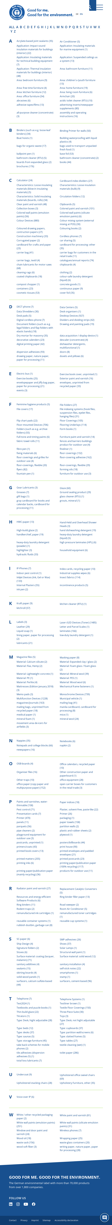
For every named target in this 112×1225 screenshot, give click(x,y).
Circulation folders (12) (72, 196)
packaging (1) (67, 818)
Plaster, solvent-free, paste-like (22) (79, 809)
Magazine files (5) (26, 657)
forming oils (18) (69, 469)
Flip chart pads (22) (27, 420)
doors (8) (65, 351)
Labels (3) (22, 622)
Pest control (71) (26, 809)
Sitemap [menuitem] (49, 1220)
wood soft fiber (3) (27, 1146)
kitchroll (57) (23, 608)
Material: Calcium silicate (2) (32, 661)
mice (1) (64, 714)
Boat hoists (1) (24, 138)
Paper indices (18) (69, 802)
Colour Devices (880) (28, 220)
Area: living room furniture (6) (76, 92)
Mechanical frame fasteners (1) (77, 686)
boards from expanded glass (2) (34, 162)
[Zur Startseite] (42, 12)
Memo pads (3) (25, 694)
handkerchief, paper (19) (30, 534)
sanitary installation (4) (72, 964)
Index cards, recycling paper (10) (77, 569)
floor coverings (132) (71, 453)
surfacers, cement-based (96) (76, 981)
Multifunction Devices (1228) (32, 698)
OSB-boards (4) (25, 763)
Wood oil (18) (24, 1138)
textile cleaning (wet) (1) (73, 1044)
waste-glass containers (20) (75, 1142)
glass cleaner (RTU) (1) (72, 496)
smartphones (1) (69, 972)
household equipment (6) (74, 550)
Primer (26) (66, 813)
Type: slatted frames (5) (72, 1036)
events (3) (22, 390)
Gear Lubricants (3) (27, 487)
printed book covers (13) (30, 851)
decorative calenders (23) (30, 339)
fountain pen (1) (25, 473)
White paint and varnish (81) (75, 1115)
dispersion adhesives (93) (30, 351)
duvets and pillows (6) (72, 356)
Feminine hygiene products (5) (33, 404)
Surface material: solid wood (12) (78, 956)
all (12, 27)
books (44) (65, 162)
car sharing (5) (68, 240)
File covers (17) (25, 409)
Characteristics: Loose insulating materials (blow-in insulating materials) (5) (34, 188)
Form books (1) (68, 429)
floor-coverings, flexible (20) (32, 465)
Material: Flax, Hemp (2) (29, 666)
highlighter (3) (24, 550)
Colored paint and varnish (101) (77, 208)
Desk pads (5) (24, 315)
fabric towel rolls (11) (28, 441)
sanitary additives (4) (28, 964)
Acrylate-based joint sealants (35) (35, 41)
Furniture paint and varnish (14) (77, 436)
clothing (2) (66, 272)
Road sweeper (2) (69, 904)
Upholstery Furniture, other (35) (77, 1083)
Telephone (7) (24, 998)
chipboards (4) (68, 264)
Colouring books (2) (70, 228)
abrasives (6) (23, 100)
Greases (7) (23, 492)
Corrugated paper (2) (28, 240)
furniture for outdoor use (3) (75, 473)
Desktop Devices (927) (72, 315)
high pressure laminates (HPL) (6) (78, 542)
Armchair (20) (67, 96)
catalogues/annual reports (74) (77, 260)
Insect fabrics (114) (70, 577)
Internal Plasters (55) (28, 585)
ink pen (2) (22, 589)
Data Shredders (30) (28, 311)
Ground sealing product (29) (75, 492)
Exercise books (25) (27, 378)
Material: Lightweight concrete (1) (35, 673)
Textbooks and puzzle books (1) (34, 1007)
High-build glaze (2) (27, 530)
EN (81, 14)
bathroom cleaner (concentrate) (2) (79, 158)
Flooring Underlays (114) (73, 424)
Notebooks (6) (67, 741)
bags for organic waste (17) (31, 145)
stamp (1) (65, 976)
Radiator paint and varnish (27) (34, 888)
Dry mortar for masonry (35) (32, 335)
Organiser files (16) (27, 772)
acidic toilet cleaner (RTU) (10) (76, 100)
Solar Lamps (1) (68, 948)
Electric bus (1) (25, 373)
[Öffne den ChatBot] (104, 1217)
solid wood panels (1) (28, 976)
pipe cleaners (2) (26, 830)
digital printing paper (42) (30, 344)
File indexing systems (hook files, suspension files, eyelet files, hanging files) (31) (77, 413)
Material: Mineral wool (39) (74, 673)
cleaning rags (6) (26, 272)
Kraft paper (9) (25, 603)
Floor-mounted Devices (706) (32, 424)
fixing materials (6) (27, 453)
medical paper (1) (26, 714)
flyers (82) (22, 469)
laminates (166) (68, 631)
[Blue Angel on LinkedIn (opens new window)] (10, 1204)
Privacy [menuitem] (24, 1220)
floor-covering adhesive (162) (76, 457)
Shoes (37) (65, 943)
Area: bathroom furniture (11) (76, 68)
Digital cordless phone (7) (31, 320)
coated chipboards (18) (29, 276)
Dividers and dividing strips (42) (77, 320)
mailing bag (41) (68, 702)
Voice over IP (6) (25, 1096)
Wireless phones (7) (70, 1130)
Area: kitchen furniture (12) (31, 92)
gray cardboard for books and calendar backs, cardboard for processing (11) (33, 504)
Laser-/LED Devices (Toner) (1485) (78, 622)
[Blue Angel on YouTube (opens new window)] (26, 1204)
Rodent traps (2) (25, 908)
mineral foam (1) (26, 718)
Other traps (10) (25, 779)
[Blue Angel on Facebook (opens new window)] (33, 1204)
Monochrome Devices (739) (75, 694)
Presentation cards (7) (29, 813)
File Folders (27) (68, 404)
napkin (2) (65, 745)
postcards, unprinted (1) (30, 842)
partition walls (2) (69, 826)
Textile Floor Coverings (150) (75, 1007)
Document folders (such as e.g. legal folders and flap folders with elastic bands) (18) (35, 328)
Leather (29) (23, 626)
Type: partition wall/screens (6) (76, 1032)
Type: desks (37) (25, 1032)
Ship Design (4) (25, 943)
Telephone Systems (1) (72, 999)
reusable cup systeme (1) (73, 921)
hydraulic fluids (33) (27, 554)
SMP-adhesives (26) (70, 939)
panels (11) (23, 822)
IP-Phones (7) (24, 568)
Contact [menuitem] (12, 1220)
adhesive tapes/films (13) (30, 104)
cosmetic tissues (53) (28, 292)
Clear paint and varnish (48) (32, 204)
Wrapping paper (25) (71, 1138)
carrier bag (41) (25, 252)
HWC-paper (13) (25, 521)
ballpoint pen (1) (26, 153)
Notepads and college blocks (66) (35, 745)
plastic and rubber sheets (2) (75, 830)
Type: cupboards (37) (71, 1028)
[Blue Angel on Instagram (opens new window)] (18, 1204)
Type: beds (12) (25, 1028)
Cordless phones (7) (71, 236)
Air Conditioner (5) (70, 41)
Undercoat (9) (24, 1074)
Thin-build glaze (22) (28, 1011)
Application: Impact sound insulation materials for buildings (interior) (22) (35, 49)
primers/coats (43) (27, 846)
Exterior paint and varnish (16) (76, 378)
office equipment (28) (71, 779)
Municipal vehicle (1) (71, 698)
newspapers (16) (26, 749)
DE (77, 14)
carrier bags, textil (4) (28, 260)
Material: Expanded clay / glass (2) (78, 661)
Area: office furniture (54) (30, 96)
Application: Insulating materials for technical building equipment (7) (34, 61)
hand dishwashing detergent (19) (78, 530)
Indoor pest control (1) (29, 573)
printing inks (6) (25, 863)
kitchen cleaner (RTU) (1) (73, 604)
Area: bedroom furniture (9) (32, 80)
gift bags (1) (23, 496)
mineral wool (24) (69, 718)
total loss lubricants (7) (29, 1060)
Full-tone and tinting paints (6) (33, 436)
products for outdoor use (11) (76, 870)
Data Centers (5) (69, 307)
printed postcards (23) (72, 858)
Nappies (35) (23, 740)
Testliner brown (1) (70, 1003)
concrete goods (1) (70, 284)
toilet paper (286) (69, 1052)
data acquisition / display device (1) (79, 335)
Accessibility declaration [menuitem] (69, 1220)
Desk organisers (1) (70, 311)
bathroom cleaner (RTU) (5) (32, 158)
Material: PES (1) (68, 678)
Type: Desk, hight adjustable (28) (34, 1020)
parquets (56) (24, 826)
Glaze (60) (65, 488)
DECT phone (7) (25, 306)
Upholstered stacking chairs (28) (34, 1083)
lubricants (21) (24, 643)
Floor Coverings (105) (71, 420)
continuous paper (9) (71, 288)
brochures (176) (25, 166)
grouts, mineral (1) (70, 500)
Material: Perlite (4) (27, 682)
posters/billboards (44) (72, 842)
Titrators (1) (23, 1016)
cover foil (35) (67, 292)
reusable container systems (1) (33, 921)
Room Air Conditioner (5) (73, 908)
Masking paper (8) (69, 657)
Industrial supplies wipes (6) (75, 573)
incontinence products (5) (74, 585)
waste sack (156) (25, 1142)
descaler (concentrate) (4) (74, 339)
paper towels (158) (70, 822)
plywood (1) (66, 834)
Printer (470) (23, 818)
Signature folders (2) (28, 948)
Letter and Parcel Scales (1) (74, 626)
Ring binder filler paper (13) (75, 896)
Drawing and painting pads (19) (77, 324)
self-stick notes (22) (70, 968)
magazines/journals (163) (30, 702)
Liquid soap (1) (25, 631)
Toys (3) (64, 1016)
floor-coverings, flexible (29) (75, 465)
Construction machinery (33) (32, 236)
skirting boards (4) (27, 972)
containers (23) (25, 288)
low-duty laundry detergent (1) (76, 635)
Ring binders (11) (26, 904)
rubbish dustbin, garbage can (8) (34, 925)
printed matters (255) (28, 858)
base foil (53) (67, 153)
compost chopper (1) (28, 284)
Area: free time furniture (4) (32, 87)
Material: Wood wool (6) (73, 682)
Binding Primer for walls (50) (75, 130)
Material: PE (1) (25, 678)
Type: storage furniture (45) (32, 1040)
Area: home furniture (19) (74, 87)
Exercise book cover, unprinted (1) (78, 374)
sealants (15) (23, 968)
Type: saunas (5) (25, 1036)
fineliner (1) (66, 449)
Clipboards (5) (67, 204)
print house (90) (68, 846)
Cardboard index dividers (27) (76, 180)
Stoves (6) (22, 952)
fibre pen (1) (23, 449)
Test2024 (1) (23, 1003)
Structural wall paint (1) (72, 952)
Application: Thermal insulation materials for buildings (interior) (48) (34, 72)
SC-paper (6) (23, 939)
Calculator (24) (25, 180)
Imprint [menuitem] (36, 1220)
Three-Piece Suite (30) (72, 1011)
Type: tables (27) (69, 1040)
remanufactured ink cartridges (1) (35, 913)
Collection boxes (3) (27, 208)
